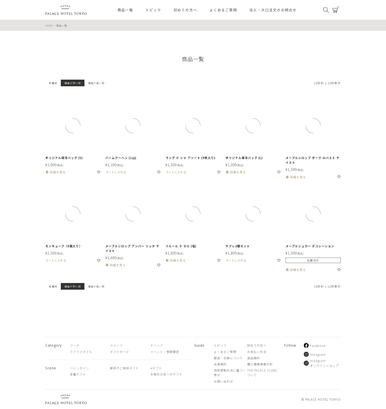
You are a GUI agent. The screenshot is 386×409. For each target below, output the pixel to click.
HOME (49, 25)
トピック (153, 9)
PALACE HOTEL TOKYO (66, 399)
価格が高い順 (96, 83)
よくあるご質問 (223, 9)
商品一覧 (125, 9)
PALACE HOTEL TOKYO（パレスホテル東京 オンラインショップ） (66, 10)
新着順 (53, 83)
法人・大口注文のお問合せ (273, 9)
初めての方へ (185, 9)
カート (336, 10)
